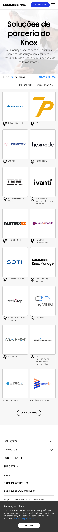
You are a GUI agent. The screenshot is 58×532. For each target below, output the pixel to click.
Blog (7, 474)
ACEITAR (29, 525)
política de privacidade (24, 518)
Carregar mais (29, 413)
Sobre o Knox (13, 458)
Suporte (9, 466)
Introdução (40, 5)
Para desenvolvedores (20, 491)
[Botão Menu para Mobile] (53, 5)
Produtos (10, 449)
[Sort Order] (44, 85)
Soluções (10, 441)
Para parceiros (14, 483)
